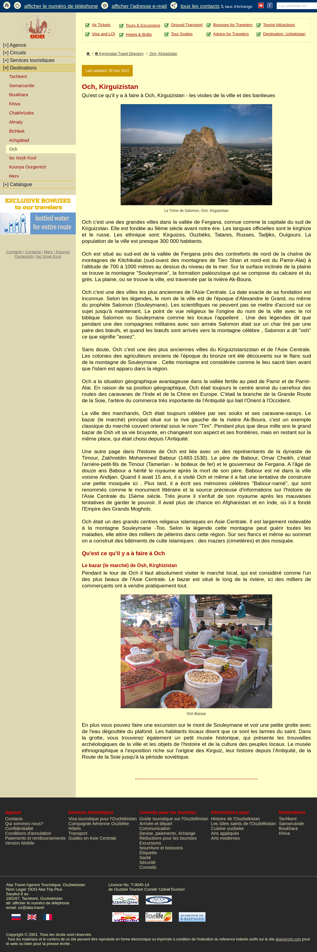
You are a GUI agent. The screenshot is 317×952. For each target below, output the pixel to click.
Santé (145, 857)
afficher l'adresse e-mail (139, 6)
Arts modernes (225, 838)
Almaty (16, 122)
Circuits (14, 52)
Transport (77, 833)
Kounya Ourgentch (27, 167)
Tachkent (18, 76)
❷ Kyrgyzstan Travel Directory (119, 54)
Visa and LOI (103, 34)
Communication (154, 828)
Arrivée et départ (155, 823)
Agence (14, 45)
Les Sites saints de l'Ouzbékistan (243, 823)
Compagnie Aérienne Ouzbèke (98, 823)
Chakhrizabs (21, 112)
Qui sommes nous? (24, 823)
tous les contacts (200, 6)
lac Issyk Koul (22, 157)
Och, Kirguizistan (162, 54)
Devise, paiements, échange (167, 833)
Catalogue (17, 184)
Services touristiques (29, 60)
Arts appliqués (225, 833)
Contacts (14, 252)
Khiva (14, 103)
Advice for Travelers (231, 34)
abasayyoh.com (288, 939)
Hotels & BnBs (139, 34)
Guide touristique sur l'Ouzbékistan (173, 818)
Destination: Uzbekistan (284, 34)
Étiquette (148, 852)
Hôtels (74, 828)
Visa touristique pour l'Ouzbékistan (102, 818)
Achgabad (19, 140)
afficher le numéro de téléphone (61, 6)
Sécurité (147, 862)
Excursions (150, 843)
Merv (14, 176)
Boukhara (18, 94)
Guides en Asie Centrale (92, 838)
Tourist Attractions (279, 24)
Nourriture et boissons (161, 847)
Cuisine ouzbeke (227, 828)
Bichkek (17, 131)
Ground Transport (186, 24)
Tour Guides (182, 34)
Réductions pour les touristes (168, 838)
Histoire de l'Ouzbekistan (235, 818)
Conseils (147, 867)
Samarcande (21, 85)
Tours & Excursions (143, 25)
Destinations (20, 67)
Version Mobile (19, 843)
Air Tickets (101, 24)
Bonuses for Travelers (232, 24)
